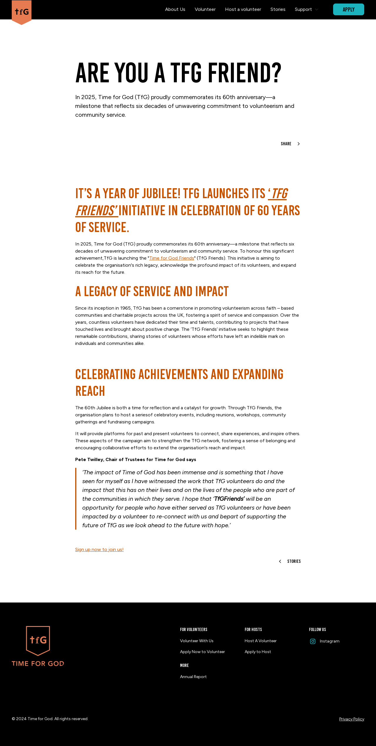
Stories (278, 9)
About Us (175, 9)
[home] (21, 9)
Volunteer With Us (197, 640)
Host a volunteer (243, 9)
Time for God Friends (171, 258)
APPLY (349, 9)
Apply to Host (258, 651)
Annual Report (193, 676)
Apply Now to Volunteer (202, 651)
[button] (307, 9)
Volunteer (205, 9)
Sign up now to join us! (99, 549)
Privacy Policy (351, 719)
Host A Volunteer (261, 640)
